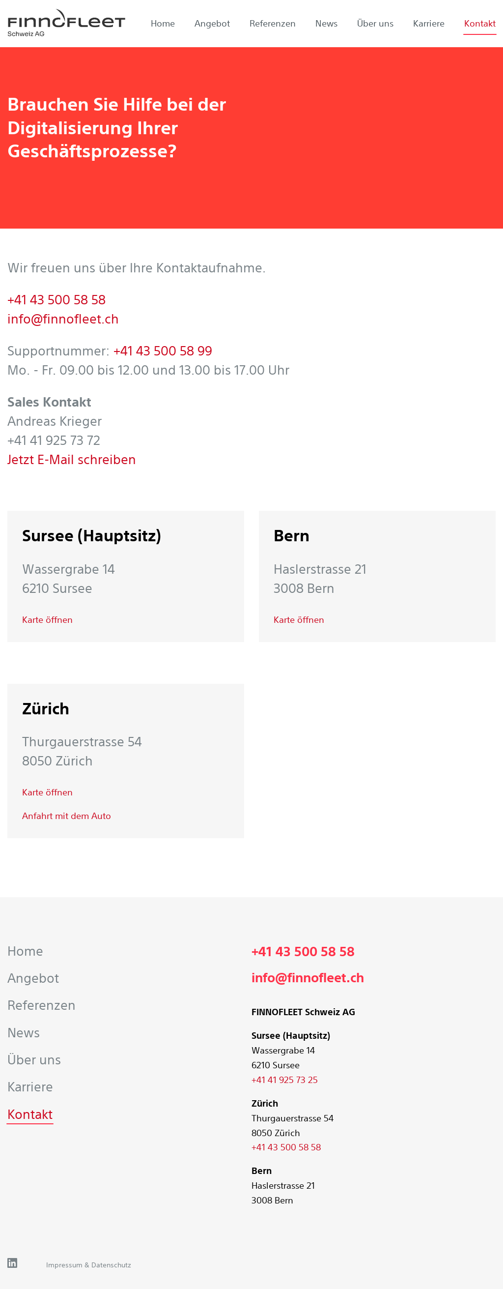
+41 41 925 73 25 (285, 1079)
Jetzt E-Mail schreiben (71, 459)
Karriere (429, 23)
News (326, 23)
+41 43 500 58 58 (56, 299)
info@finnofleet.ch (63, 318)
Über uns (375, 23)
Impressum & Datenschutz (88, 1264)
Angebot (212, 23)
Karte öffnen (47, 619)
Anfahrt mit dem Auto (66, 815)
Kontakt (480, 23)
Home (163, 23)
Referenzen (273, 23)
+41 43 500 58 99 (162, 350)
